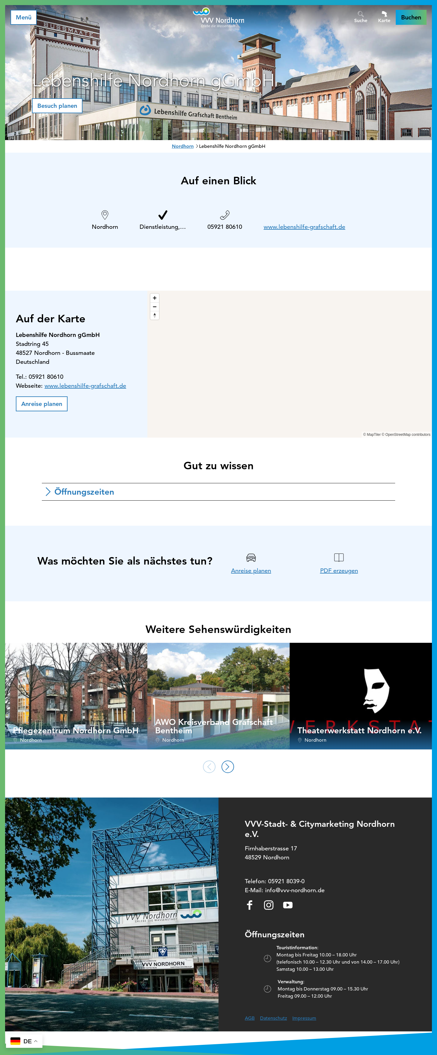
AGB (250, 1018)
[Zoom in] (154, 298)
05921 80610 (224, 227)
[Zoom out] (154, 306)
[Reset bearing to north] (154, 315)
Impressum (304, 1018)
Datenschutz (273, 1018)
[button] (411, 17)
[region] (289, 364)
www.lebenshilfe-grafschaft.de (304, 227)
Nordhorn (183, 146)
